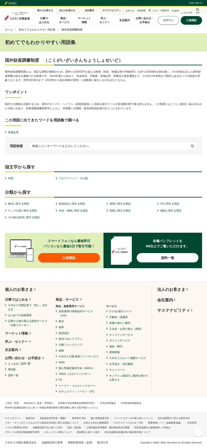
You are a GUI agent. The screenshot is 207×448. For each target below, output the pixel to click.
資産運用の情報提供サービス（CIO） (76, 313)
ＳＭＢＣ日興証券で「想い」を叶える (27, 307)
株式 (61, 321)
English (175, 10)
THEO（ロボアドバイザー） (75, 374)
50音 (11, 178)
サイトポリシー (13, 418)
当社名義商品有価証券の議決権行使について (127, 432)
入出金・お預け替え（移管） (126, 328)
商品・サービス (67, 299)
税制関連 (114, 352)
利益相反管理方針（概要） (53, 418)
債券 (61, 327)
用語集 (12, 369)
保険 (61, 350)
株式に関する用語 (18, 203)
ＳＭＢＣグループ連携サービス (127, 358)
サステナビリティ (173, 310)
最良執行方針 (79, 418)
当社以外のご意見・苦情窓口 (38, 403)
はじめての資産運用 (20, 315)
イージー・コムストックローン (77, 385)
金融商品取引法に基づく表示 (48, 427)
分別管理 (191, 422)
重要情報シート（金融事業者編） (165, 422)
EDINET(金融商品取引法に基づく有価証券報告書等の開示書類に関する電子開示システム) (51, 407)
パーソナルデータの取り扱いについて (133, 418)
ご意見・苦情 (12, 403)
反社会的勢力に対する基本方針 (174, 418)
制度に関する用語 (120, 210)
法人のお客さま (171, 289)
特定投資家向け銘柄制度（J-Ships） (153, 427)
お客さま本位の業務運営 (96, 422)
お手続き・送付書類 (121, 364)
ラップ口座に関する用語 (22, 210)
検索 (192, 146)
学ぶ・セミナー (16, 341)
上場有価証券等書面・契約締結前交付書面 (108, 427)
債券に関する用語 (120, 203)
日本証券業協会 (108, 403)
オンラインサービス (121, 334)
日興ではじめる (16, 299)
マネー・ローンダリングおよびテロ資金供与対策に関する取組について (42, 422)
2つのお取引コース (120, 311)
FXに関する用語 (169, 203)
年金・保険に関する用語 (73, 210)
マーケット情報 (16, 333)
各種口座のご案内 (119, 323)
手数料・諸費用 (118, 317)
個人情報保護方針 (100, 418)
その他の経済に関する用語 (24, 217)
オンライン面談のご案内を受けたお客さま (129, 377)
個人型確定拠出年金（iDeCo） (77, 368)
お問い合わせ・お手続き (23, 358)
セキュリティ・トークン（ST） (77, 391)
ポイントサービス (119, 340)
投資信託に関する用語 (72, 203)
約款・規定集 (74, 427)
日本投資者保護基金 (131, 403)
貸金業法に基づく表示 (88, 432)
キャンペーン (117, 369)
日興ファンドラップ (70, 344)
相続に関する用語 (170, 210)
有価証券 (13, 132)
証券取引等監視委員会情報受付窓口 (76, 403)
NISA (62, 362)
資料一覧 (13, 375)
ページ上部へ (198, 432)
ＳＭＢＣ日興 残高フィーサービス (79, 356)
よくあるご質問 (17, 363)
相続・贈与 (115, 346)
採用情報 (141, 10)
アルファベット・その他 (73, 178)
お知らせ (130, 10)
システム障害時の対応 (16, 427)
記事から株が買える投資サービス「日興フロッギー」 (27, 323)
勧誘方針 (30, 418)
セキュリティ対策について (58, 432)
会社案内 (165, 300)
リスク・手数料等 (160, 10)
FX (60, 379)
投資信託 (64, 333)
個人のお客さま (19, 289)
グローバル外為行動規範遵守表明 (22, 432)
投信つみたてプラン (70, 338)
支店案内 (11, 350)
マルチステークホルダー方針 (128, 422)
